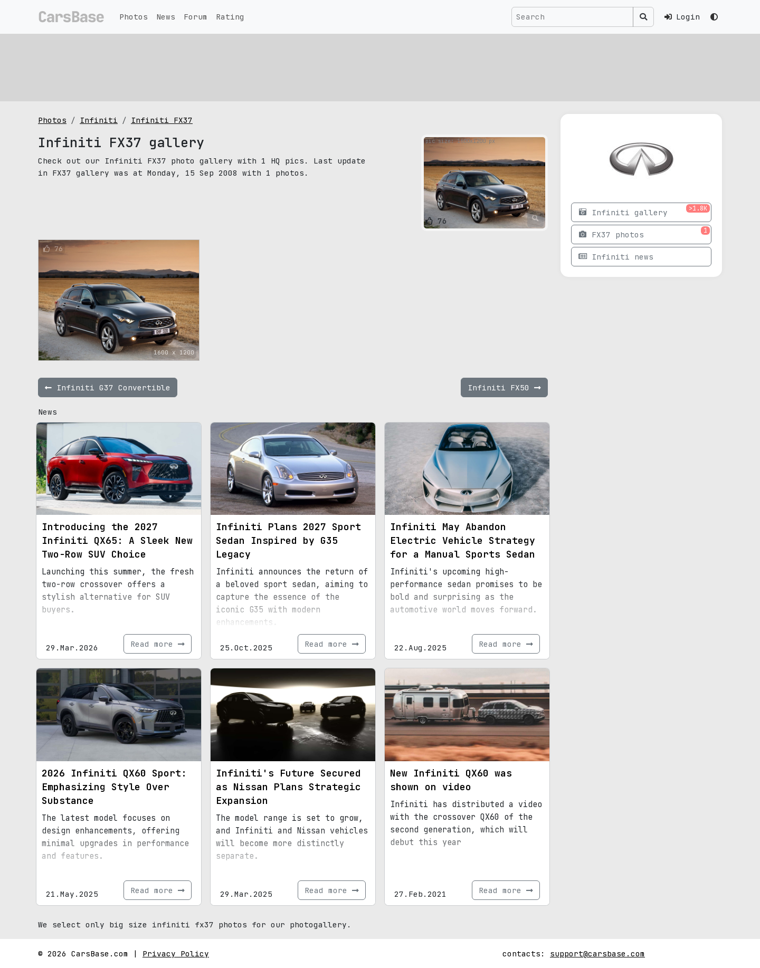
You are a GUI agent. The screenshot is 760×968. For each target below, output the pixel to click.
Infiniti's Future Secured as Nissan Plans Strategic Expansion (288, 787)
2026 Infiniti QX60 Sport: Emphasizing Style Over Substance (114, 787)
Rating (230, 17)
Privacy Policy (175, 953)
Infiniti (99, 120)
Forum (195, 17)
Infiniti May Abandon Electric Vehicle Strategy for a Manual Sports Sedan (462, 540)
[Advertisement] (354, 66)
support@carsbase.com (597, 953)
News (165, 17)
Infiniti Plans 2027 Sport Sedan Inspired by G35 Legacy (288, 540)
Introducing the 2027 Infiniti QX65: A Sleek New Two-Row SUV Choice (117, 540)
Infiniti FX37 (162, 120)
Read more (157, 644)
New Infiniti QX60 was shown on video (451, 780)
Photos (133, 17)
